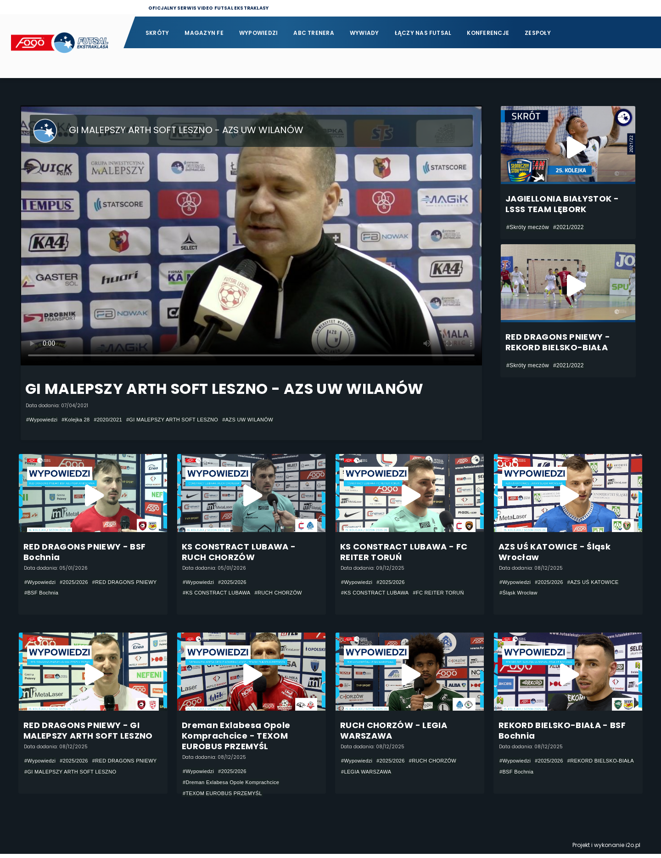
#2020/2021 (114, 419)
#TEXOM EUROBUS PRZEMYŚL (226, 797)
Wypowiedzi (258, 33)
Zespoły (538, 33)
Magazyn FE (204, 33)
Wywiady (364, 33)
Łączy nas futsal (423, 33)
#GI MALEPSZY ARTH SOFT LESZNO (184, 419)
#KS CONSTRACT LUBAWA (220, 593)
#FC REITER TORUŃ (447, 593)
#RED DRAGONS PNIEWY (59, 593)
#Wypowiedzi (43, 419)
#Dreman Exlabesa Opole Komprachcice (235, 786)
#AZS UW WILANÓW (266, 419)
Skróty (157, 33)
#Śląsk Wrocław (520, 593)
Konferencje (488, 33)
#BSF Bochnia (117, 593)
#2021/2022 (568, 227)
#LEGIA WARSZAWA (368, 775)
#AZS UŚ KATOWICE (600, 582)
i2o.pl (633, 849)
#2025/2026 (77, 582)
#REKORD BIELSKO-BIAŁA (535, 775)
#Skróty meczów (527, 227)
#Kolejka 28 (79, 419)
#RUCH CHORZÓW (287, 593)
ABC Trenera (313, 33)
